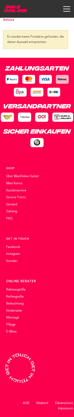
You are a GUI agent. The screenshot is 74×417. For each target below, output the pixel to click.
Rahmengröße (16, 289)
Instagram (13, 254)
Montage (12, 317)
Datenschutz (64, 403)
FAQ (9, 218)
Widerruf (42, 403)
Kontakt (12, 261)
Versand (11, 204)
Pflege (11, 324)
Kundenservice (16, 190)
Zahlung (11, 211)
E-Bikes (11, 331)
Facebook (13, 247)
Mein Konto (14, 183)
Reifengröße (15, 296)
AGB (26, 403)
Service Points (16, 197)
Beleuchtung (15, 303)
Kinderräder (14, 310)
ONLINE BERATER (21, 281)
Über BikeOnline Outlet (22, 176)
